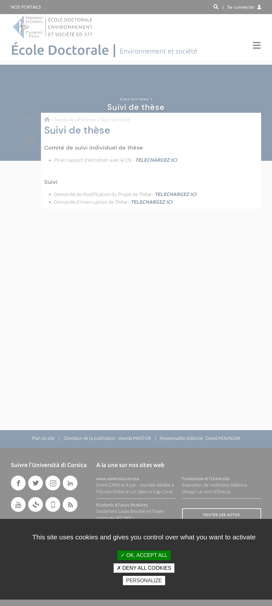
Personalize (144, 580)
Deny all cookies (144, 568)
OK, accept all (144, 555)
